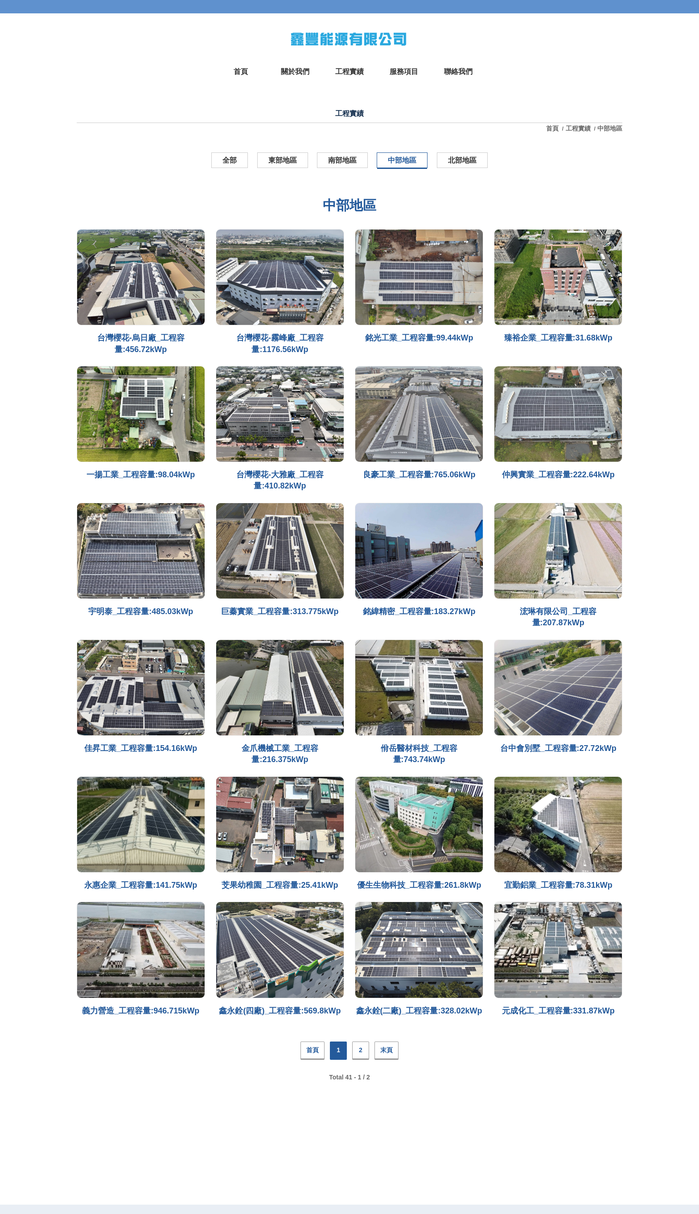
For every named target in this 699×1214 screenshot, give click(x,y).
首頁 (553, 128)
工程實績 (578, 128)
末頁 (386, 1050)
